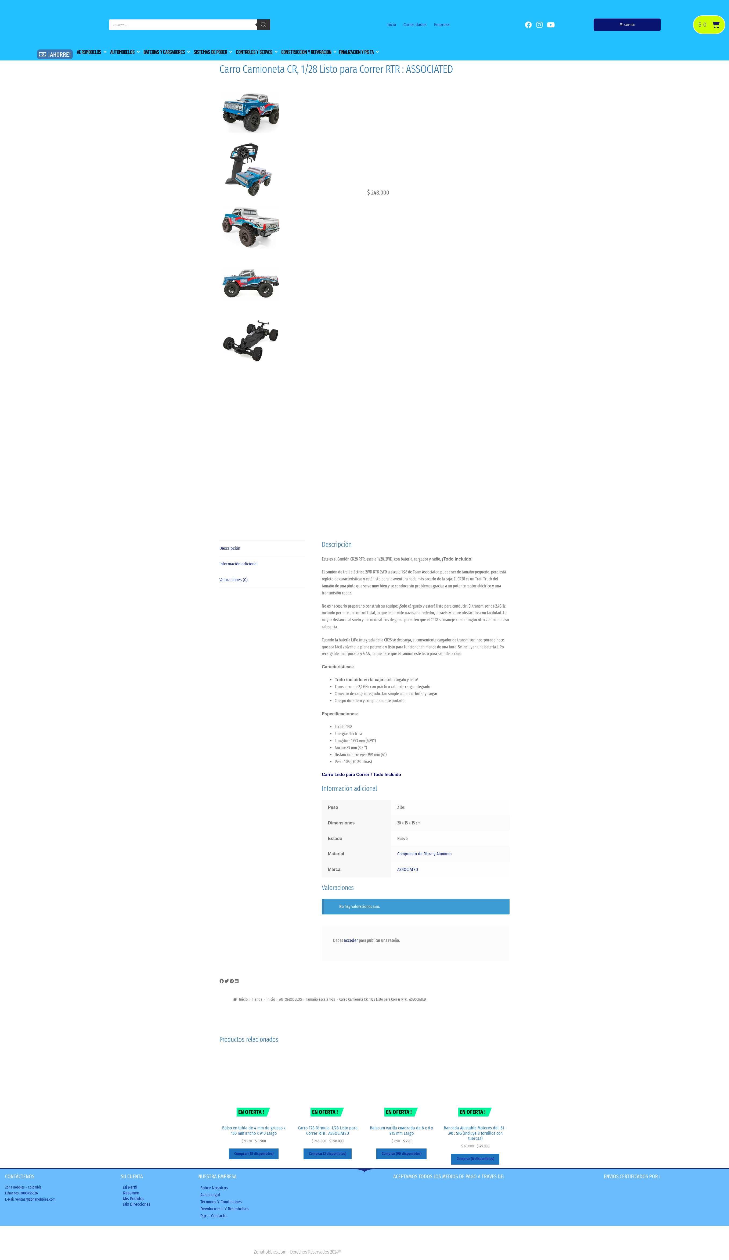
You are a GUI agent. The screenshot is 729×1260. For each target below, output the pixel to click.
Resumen (131, 1193)
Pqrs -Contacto (213, 1215)
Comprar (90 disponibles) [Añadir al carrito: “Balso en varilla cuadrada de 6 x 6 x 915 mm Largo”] (401, 1153)
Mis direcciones (136, 1204)
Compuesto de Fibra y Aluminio (424, 853)
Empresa (442, 24)
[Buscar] (263, 24)
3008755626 (29, 1193)
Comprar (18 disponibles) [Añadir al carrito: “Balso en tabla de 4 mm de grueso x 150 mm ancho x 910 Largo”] (253, 1153)
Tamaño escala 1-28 (320, 999)
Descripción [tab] (229, 548)
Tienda (257, 999)
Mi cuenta (627, 24)
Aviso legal (210, 1194)
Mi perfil (130, 1187)
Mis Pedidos (133, 1198)
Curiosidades (415, 24)
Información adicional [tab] (238, 563)
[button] (92, 51)
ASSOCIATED (407, 869)
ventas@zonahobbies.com (35, 1199)
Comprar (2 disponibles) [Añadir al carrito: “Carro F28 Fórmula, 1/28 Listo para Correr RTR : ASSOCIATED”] (327, 1153)
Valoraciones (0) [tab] (233, 579)
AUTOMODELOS (290, 999)
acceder (351, 940)
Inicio (391, 24)
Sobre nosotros (214, 1187)
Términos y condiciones (221, 1201)
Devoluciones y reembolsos (224, 1208)
